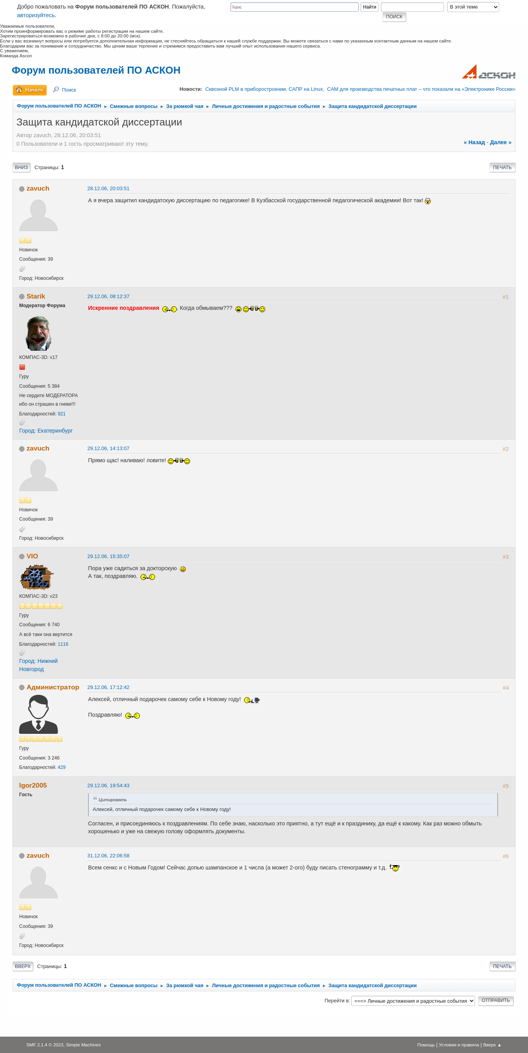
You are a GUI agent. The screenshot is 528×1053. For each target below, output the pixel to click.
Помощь (426, 1044)
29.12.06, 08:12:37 (108, 296)
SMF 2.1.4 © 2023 (44, 1044)
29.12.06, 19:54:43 (108, 785)
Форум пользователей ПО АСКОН (96, 70)
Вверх (22, 966)
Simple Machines (83, 1044)
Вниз (21, 167)
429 (61, 767)
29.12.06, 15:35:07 (108, 556)
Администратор (52, 687)
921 (61, 414)
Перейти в (336, 1001)
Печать (502, 167)
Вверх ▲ (492, 1044)
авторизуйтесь (36, 15)
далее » (500, 142)
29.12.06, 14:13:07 (108, 448)
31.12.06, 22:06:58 (108, 856)
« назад (474, 142)
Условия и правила (459, 1044)
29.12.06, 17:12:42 (108, 687)
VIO (32, 556)
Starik (35, 296)
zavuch (37, 188)
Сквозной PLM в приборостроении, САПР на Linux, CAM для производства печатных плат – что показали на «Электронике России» (360, 89)
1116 (63, 644)
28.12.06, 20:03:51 (108, 188)
